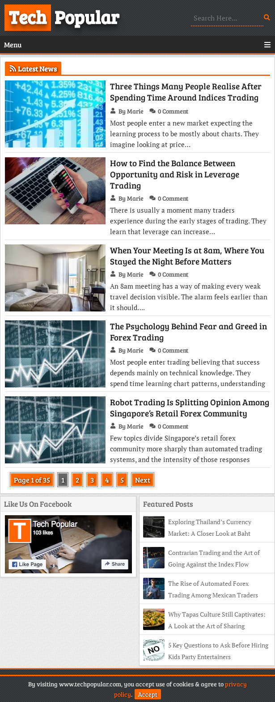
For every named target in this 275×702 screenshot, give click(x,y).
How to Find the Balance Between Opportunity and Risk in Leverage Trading (174, 174)
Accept (147, 694)
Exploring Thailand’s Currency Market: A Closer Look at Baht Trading (197, 533)
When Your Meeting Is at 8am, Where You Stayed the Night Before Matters (187, 255)
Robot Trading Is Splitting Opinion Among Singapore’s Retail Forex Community (189, 407)
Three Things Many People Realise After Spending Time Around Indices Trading (186, 91)
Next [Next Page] (142, 479)
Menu (137, 44)
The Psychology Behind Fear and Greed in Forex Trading (188, 331)
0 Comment (173, 111)
